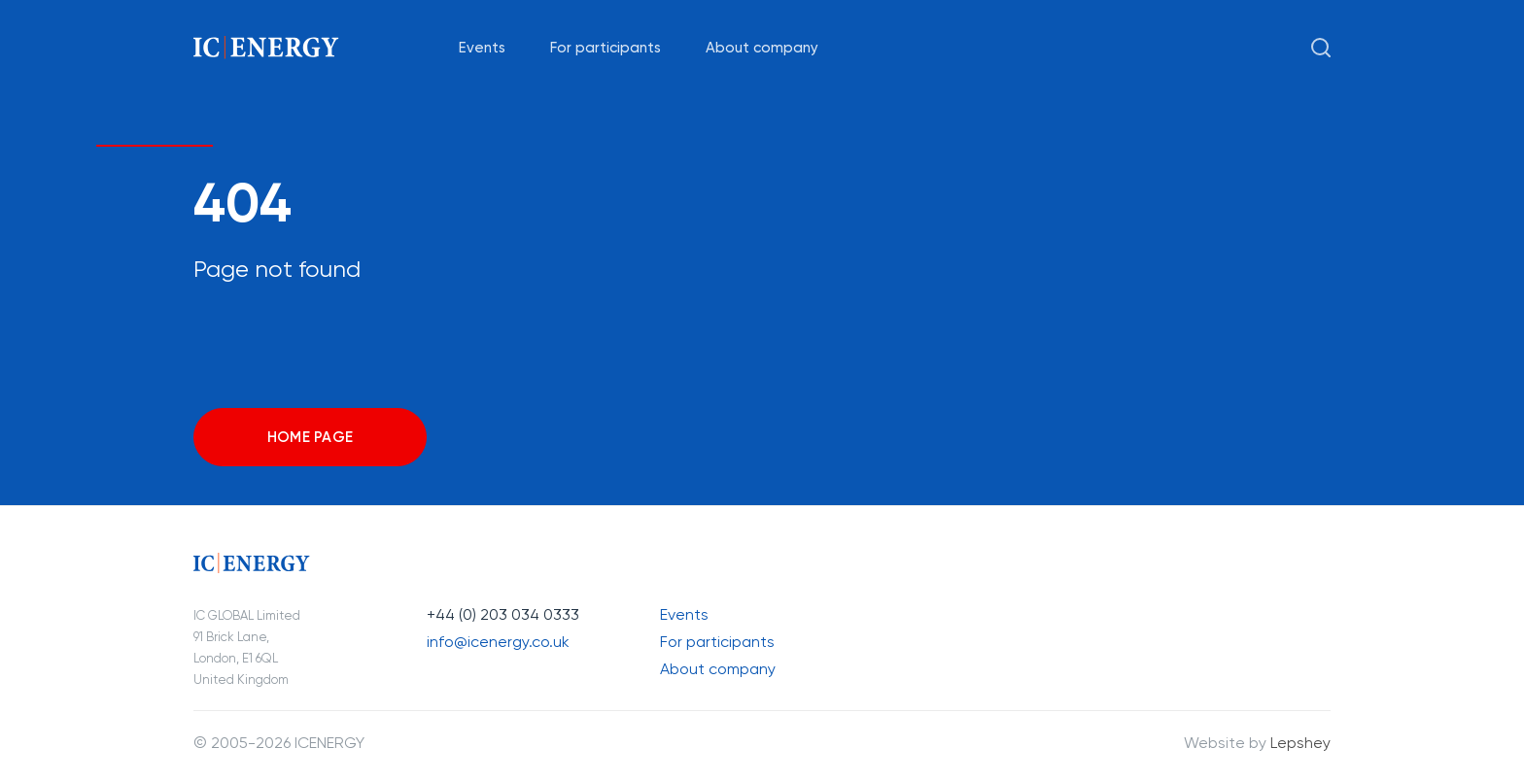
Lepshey (1300, 742)
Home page (310, 437)
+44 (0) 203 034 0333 (503, 614)
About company (762, 47)
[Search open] (1321, 47)
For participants (605, 47)
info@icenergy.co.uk (498, 641)
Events (482, 47)
